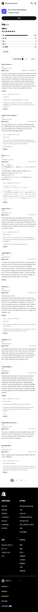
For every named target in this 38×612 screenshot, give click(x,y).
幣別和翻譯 (23, 532)
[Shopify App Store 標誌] (10, 3)
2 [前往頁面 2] (16, 480)
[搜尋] (32, 3)
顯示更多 (4, 91)
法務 (21, 567)
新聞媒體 (22, 556)
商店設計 (4, 521)
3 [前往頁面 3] (21, 480)
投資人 (22, 552)
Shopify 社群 (6, 552)
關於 (21, 545)
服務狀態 (22, 571)
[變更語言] (13, 581)
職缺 (21, 548)
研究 (3, 556)
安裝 (19, 18)
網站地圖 (4, 601)
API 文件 (4, 548)
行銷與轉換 (5, 524)
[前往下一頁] (26, 480)
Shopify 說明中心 (7, 545)
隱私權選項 (5, 606)
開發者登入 (5, 586)
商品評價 (22, 513)
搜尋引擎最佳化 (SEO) (27, 524)
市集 (21, 510)
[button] (26, 59)
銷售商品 (4, 513)
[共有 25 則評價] (35, 47)
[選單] (35, 3)
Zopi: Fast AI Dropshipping (17, 10)
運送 (21, 528)
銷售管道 (4, 506)
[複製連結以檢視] (12, 64)
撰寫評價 (5, 51)
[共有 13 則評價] (35, 38)
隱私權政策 (5, 596)
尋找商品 (4, 510)
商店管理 (4, 528)
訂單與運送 (5, 517)
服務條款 (4, 591)
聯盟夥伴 (22, 563)
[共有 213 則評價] (35, 35)
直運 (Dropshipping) (26, 506)
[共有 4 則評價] (35, 44)
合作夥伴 (22, 560)
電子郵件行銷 (24, 521)
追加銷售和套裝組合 (26, 517)
